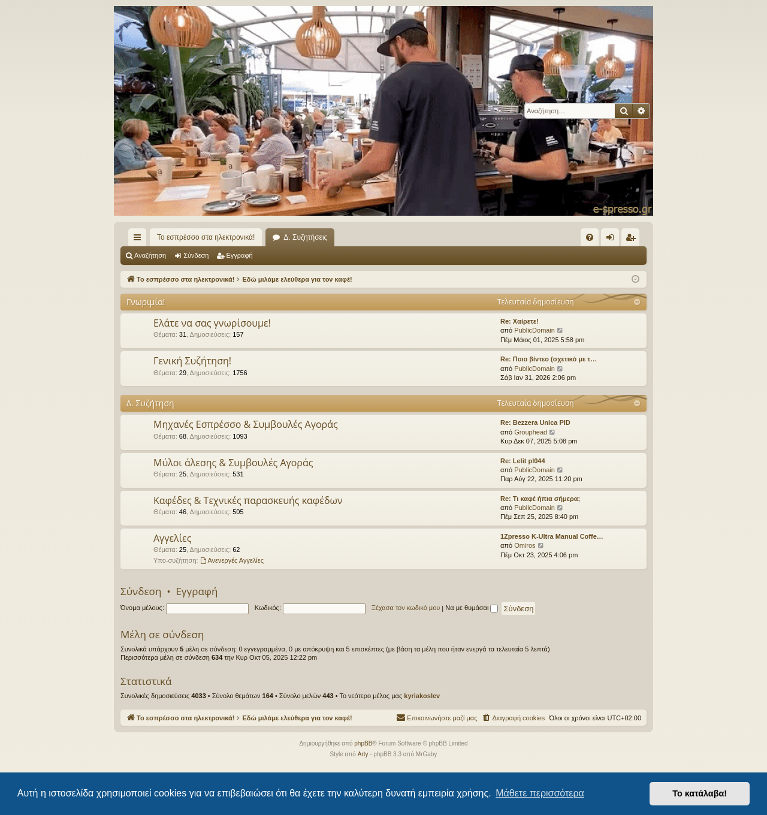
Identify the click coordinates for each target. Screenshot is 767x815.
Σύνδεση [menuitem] (612, 239)
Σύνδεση (196, 255)
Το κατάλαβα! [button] (699, 793)
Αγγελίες (172, 538)
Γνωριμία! (145, 301)
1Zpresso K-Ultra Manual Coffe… (551, 536)
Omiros (524, 545)
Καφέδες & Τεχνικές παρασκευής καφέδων (248, 500)
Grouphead (530, 432)
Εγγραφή (240, 255)
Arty (363, 754)
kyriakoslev (422, 695)
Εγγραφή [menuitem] (632, 239)
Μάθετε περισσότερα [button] (540, 793)
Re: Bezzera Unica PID (535, 422)
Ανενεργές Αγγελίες (232, 560)
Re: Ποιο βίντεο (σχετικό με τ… (548, 359)
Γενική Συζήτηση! (192, 360)
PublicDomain (534, 330)
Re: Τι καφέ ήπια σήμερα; (540, 498)
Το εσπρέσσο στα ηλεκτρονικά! (206, 237)
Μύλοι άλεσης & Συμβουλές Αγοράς (233, 462)
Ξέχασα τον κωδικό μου (406, 607)
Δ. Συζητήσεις (305, 237)
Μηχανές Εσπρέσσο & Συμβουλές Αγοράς (245, 424)
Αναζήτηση (150, 255)
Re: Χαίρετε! (519, 321)
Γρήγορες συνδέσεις (139, 239)
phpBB (363, 743)
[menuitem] (590, 237)
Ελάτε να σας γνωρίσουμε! (212, 323)
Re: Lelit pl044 (522, 460)
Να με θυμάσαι (471, 607)
